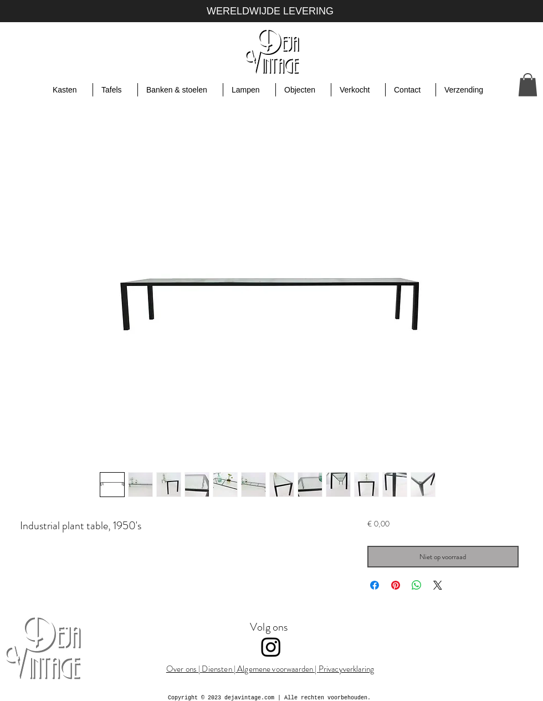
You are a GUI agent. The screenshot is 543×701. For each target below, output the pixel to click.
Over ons (182, 669)
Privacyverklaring (347, 669)
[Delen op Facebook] (374, 585)
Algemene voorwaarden (275, 669)
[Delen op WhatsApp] (416, 585)
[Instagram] (271, 646)
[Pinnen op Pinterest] (395, 585)
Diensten (217, 669)
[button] (527, 84)
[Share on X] (437, 585)
